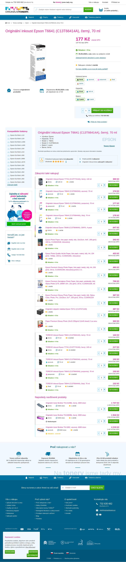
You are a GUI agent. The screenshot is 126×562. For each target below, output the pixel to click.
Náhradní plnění (11, 516)
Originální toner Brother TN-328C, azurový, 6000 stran (66, 427)
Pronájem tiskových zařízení (45, 513)
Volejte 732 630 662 (16, 255)
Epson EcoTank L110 (17, 135)
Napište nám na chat (16, 243)
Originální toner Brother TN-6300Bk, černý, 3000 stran (66, 415)
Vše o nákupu (94, 2)
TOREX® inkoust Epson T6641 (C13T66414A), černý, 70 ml (68, 335)
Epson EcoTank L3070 (17, 162)
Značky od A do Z (12, 508)
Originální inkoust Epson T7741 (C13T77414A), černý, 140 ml (69, 179)
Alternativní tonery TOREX (45, 508)
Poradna (39, 519)
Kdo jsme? (69, 503)
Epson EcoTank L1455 (17, 145)
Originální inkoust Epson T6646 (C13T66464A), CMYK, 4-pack (68, 228)
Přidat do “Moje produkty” (97, 122)
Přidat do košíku (102, 110)
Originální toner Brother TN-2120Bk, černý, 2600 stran (66, 403)
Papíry (43, 17)
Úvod (8, 23)
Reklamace (10, 513)
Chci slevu (97, 488)
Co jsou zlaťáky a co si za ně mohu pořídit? (92, 69)
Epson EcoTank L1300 (17, 142)
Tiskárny (58, 17)
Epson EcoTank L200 (17, 148)
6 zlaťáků (71, 338)
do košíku (113, 185)
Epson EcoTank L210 (17, 152)
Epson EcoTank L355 (17, 168)
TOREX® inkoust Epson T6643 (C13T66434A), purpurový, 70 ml (70, 371)
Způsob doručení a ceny (14, 503)
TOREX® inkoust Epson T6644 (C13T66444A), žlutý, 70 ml (68, 384)
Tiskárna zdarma (95, 17)
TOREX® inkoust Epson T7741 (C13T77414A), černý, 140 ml (68, 347)
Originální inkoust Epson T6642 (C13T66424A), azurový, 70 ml (69, 191)
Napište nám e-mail (15, 249)
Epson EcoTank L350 (17, 165)
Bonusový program (12, 511)
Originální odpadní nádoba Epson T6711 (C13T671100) (66, 309)
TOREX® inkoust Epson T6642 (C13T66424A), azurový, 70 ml (69, 359)
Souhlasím (9, 552)
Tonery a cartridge (17, 23)
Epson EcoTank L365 (17, 175)
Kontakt (105, 2)
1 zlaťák (71, 182)
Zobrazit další (12, 185)
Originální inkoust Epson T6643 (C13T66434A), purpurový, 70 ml (70, 203)
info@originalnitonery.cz (107, 510)
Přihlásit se (115, 2)
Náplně (27, 17)
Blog (37, 516)
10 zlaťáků (72, 350)
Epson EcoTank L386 (17, 182)
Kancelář (75, 17)
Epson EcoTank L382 (17, 179)
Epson (27, 23)
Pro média (69, 511)
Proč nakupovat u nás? (43, 503)
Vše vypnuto (32, 555)
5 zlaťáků (72, 362)
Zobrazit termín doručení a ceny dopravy (91, 58)
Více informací (30, 547)
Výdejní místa (10, 505)
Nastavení (33, 552)
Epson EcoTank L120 (17, 138)
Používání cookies (72, 505)
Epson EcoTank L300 (17, 155)
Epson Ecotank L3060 (17, 158)
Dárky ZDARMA (41, 505)
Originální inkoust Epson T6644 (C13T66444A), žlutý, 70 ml (68, 215)
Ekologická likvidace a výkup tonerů (47, 511)
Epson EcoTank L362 (17, 172)
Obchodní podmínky (72, 508)
